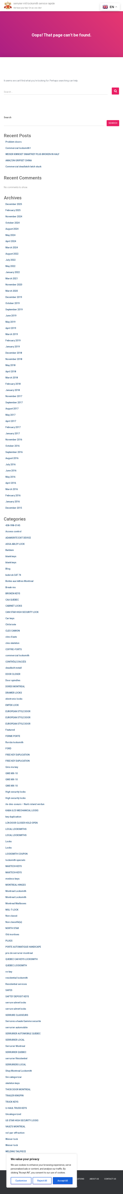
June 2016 (10, 470)
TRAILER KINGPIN (14, 1095)
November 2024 (13, 216)
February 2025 (12, 210)
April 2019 (10, 328)
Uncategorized (13, 1114)
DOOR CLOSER (12, 674)
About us (94, 1179)
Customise (21, 1180)
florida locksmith (14, 742)
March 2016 (11, 489)
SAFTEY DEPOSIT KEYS (17, 996)
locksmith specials (15, 860)
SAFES (8, 990)
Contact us (110, 1179)
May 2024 (10, 235)
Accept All (62, 1180)
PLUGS (8, 940)
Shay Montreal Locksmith (18, 1071)
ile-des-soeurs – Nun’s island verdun (24, 804)
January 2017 (12, 433)
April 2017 (10, 421)
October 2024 (12, 222)
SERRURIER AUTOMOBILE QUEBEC (23, 1033)
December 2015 (13, 508)
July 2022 (10, 260)
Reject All (42, 1180)
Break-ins (10, 587)
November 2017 (13, 396)
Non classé (11, 916)
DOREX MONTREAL (15, 686)
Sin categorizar (13, 1077)
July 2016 (10, 464)
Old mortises (12, 934)
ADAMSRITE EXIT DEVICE (18, 537)
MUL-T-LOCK (11, 909)
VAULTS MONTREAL (15, 1126)
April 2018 (10, 371)
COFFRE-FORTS (13, 649)
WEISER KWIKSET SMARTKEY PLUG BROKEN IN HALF (32, 154)
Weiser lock (11, 1139)
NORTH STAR (12, 928)
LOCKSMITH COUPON (16, 854)
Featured (10, 730)
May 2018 (10, 365)
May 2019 (10, 322)
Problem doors (13, 142)
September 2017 (14, 402)
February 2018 (12, 384)
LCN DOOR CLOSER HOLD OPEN (21, 823)
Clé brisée (10, 624)
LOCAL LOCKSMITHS (16, 829)
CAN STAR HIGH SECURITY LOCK (22, 612)
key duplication (13, 816)
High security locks (15, 792)
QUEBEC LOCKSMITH (16, 965)
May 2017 (10, 415)
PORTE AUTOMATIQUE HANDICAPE (23, 947)
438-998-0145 (12, 525)
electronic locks (13, 699)
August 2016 (11, 458)
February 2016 (12, 495)
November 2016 (13, 439)
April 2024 (10, 241)
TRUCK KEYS (11, 1102)
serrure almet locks (15, 1002)
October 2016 (12, 446)
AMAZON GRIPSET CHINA (18, 160)
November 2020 (13, 284)
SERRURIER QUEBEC (15, 1052)
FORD (8, 748)
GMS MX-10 (11, 773)
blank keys (10, 556)
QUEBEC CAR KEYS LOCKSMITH (21, 959)
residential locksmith (16, 978)
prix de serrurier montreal (19, 953)
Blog (7, 568)
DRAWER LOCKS (13, 692)
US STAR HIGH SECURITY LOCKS (21, 1120)
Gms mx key (11, 767)
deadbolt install (13, 668)
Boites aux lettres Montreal (19, 581)
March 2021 (11, 278)
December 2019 (13, 297)
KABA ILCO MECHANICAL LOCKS (21, 810)
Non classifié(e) (13, 922)
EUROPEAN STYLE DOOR (17, 711)
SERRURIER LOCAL (15, 1040)
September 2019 (14, 309)
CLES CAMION (12, 630)
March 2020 (11, 291)
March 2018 (11, 377)
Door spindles (12, 680)
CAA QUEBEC (12, 599)
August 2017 (11, 408)
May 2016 (10, 477)
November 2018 (13, 359)
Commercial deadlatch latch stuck (23, 166)
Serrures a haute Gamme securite (23, 1021)
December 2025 (13, 204)
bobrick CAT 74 (13, 575)
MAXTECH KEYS (13, 866)
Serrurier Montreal (15, 1046)
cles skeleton (12, 643)
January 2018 (12, 390)
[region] (41, 1171)
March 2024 (11, 247)
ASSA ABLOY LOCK (15, 544)
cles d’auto (11, 637)
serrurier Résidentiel (16, 1058)
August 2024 (11, 229)
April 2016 (10, 483)
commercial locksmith (17, 655)
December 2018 (13, 353)
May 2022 (10, 266)
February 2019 (12, 340)
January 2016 (12, 501)
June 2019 (10, 315)
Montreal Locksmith (15, 891)
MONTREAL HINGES (15, 885)
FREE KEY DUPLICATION (17, 754)
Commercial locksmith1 (18, 148)
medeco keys (12, 878)
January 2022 (12, 272)
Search (7, 117)
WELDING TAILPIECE (15, 1151)
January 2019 (12, 346)
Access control (13, 531)
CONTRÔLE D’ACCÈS (15, 661)
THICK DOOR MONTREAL (18, 1089)
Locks (8, 841)
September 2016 (14, 452)
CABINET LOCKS (13, 606)
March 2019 (11, 334)
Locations (79, 1179)
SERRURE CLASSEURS (16, 1015)
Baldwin (9, 550)
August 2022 (11, 253)
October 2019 (12, 303)
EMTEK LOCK (12, 705)
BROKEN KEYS (12, 593)
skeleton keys (12, 1083)
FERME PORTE (12, 736)
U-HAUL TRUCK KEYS (16, 1108)
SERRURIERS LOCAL (15, 1064)
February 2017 (12, 427)
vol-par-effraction (15, 1133)
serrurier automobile (16, 1027)
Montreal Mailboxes (15, 903)
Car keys (9, 618)
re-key (8, 971)
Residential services (16, 984)
